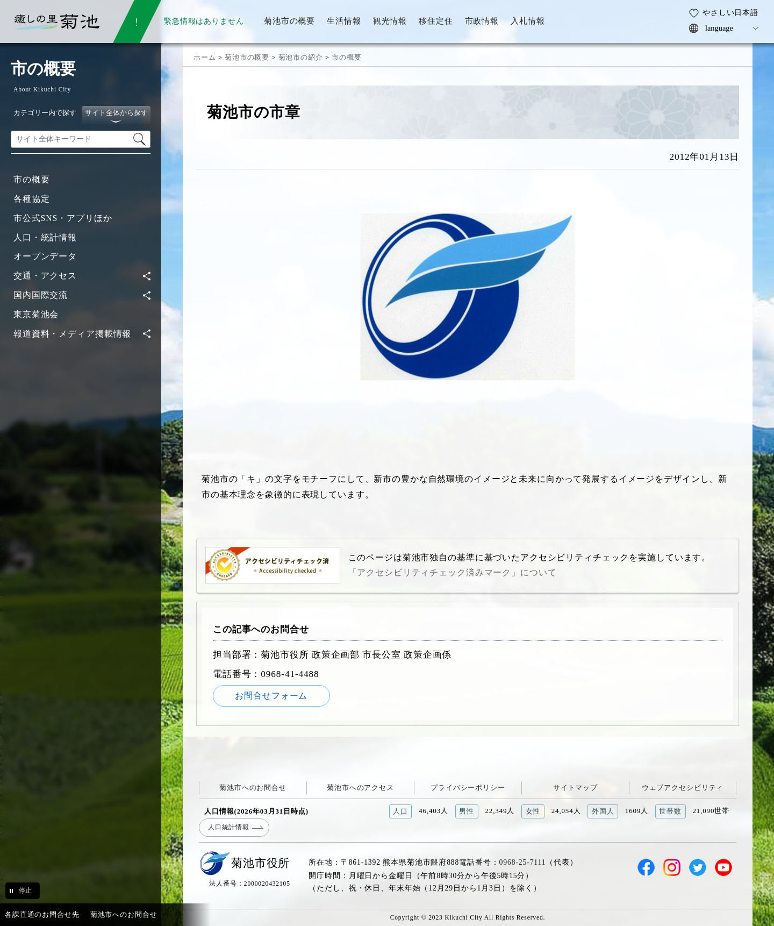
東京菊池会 (36, 314)
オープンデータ (45, 256)
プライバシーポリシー (468, 787)
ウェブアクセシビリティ (683, 787)
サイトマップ (575, 787)
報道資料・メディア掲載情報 (72, 333)
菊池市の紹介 (300, 57)
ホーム (205, 57)
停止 (25, 890)
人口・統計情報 (45, 237)
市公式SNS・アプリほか (62, 218)
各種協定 (31, 198)
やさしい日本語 (730, 12)
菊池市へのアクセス (360, 787)
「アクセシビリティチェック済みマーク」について (452, 572)
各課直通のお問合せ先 (42, 914)
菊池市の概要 (247, 57)
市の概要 (31, 179)
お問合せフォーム (271, 695)
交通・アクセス (45, 275)
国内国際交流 (40, 295)
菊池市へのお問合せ (252, 787)
